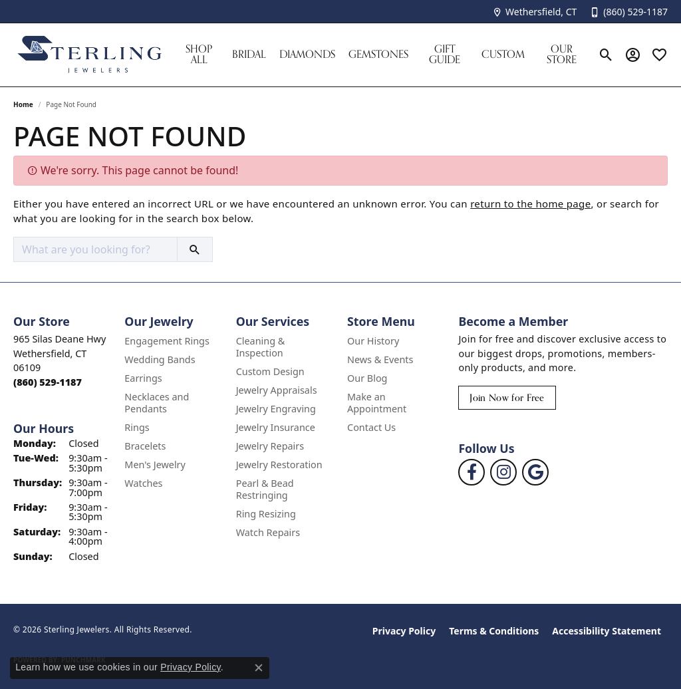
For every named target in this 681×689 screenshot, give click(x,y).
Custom (503, 54)
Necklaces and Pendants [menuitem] (156, 402)
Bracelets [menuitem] (145, 446)
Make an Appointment (376, 402)
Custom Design (270, 371)
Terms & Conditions (494, 630)
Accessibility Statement (606, 630)
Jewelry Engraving (276, 408)
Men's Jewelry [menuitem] (155, 464)
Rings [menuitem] (136, 427)
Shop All (199, 54)
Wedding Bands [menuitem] (159, 359)
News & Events (380, 359)
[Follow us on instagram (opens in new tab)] (503, 472)
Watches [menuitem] (143, 483)
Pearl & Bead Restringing (265, 489)
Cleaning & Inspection (260, 347)
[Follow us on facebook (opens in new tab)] (471, 472)
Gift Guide (444, 54)
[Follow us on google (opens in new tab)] (535, 472)
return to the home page (530, 203)
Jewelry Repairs (270, 446)
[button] (606, 54)
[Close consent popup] (259, 668)
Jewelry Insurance (275, 427)
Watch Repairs (268, 532)
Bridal (249, 54)
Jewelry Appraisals (276, 390)
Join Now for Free (507, 397)
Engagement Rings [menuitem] (166, 341)
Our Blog (367, 378)
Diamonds (307, 54)
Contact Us (371, 427)
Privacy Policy (404, 630)
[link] (534, 11)
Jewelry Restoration (279, 464)
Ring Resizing (266, 513)
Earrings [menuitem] (143, 378)
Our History (373, 341)
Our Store (562, 54)
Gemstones (378, 54)
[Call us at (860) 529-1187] (47, 382)
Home (23, 104)
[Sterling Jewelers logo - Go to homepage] (90, 54)
